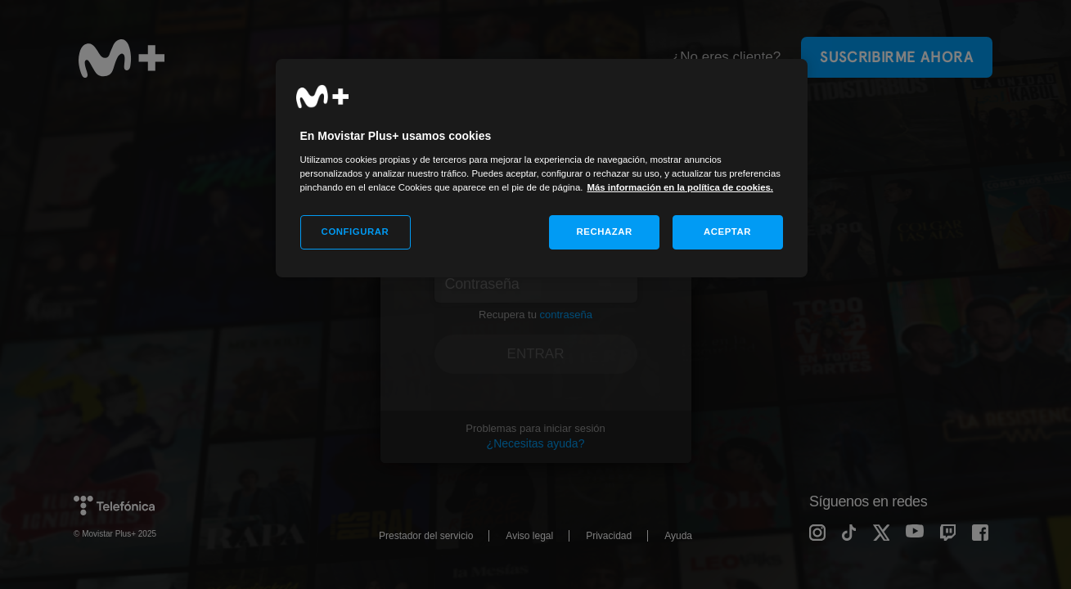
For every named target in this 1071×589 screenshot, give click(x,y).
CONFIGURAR (355, 231)
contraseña (566, 314)
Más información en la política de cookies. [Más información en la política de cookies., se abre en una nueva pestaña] (680, 187)
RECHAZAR (604, 231)
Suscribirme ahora (897, 56)
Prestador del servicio (426, 536)
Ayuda (678, 536)
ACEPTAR (727, 231)
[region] (542, 168)
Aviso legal (529, 536)
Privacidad (609, 536)
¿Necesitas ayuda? (536, 443)
